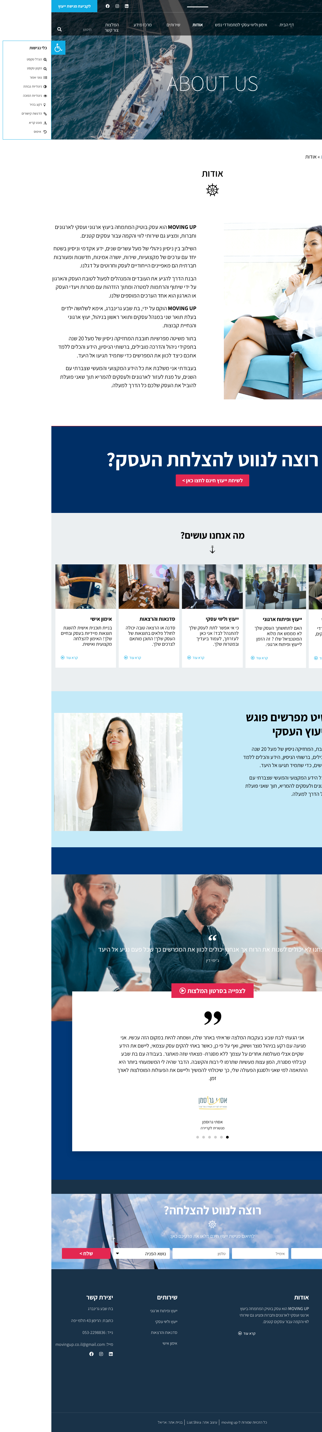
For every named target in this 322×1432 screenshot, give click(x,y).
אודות (146, 24)
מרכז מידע (89, 24)
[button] (7, 48)
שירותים (120, 24)
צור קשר (60, 30)
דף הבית (235, 24)
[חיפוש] (8, 29)
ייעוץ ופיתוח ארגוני (112, 1311)
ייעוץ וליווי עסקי (115, 1321)
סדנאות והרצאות (112, 1332)
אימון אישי (118, 1343)
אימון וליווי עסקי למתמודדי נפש (190, 24)
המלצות (60, 24)
